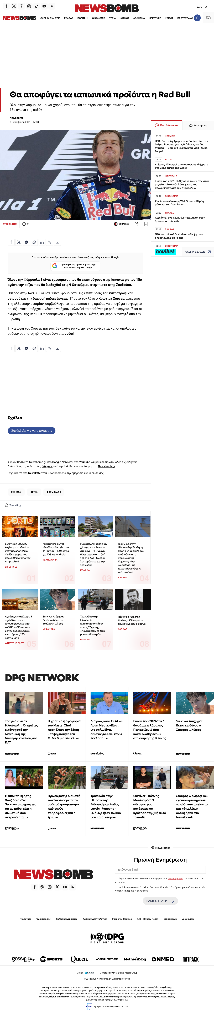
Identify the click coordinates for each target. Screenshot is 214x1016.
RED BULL (16, 492)
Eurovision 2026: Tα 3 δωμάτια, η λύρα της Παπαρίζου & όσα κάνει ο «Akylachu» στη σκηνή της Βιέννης (149, 729)
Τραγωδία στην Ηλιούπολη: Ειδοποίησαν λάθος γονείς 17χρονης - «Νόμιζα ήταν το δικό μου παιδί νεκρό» (92, 625)
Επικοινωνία (170, 919)
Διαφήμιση (188, 919)
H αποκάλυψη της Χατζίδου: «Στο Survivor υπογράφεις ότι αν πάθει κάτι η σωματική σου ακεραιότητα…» (20, 806)
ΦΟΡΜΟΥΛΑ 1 (54, 492)
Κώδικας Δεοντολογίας (95, 919)
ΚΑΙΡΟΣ (159, 18)
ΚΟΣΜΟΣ (114, 18)
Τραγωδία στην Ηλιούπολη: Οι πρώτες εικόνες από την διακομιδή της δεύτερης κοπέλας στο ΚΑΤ (21, 731)
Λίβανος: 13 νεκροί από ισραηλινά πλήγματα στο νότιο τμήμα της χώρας (181, 166)
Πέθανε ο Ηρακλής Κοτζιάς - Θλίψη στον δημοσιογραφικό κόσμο (132, 620)
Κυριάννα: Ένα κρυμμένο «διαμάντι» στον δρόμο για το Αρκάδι (180, 219)
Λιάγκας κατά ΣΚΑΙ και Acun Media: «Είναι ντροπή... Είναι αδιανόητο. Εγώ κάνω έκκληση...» (107, 729)
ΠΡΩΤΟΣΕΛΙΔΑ (176, 18)
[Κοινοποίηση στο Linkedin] (42, 242)
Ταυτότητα (25, 919)
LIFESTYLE (145, 18)
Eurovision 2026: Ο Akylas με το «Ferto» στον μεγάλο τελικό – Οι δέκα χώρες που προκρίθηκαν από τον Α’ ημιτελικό (17, 552)
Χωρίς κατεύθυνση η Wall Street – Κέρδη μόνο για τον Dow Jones (179, 202)
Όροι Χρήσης (43, 919)
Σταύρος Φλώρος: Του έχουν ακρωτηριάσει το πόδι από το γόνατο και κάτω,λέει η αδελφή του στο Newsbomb (192, 806)
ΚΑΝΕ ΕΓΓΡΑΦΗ (160, 901)
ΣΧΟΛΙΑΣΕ (121, 224)
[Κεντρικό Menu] (208, 17)
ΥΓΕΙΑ (102, 18)
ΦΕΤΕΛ (34, 492)
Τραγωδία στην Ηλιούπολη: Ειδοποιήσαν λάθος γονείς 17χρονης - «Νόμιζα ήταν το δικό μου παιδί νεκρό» (106, 806)
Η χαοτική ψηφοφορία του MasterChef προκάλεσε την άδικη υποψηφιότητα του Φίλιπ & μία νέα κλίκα (64, 729)
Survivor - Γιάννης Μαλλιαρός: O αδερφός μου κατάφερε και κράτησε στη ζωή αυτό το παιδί (149, 806)
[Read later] (146, 224)
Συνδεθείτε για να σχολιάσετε (31, 430)
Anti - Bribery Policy (147, 919)
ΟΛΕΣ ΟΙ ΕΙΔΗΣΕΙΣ (40, 18)
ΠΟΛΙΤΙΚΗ (72, 18)
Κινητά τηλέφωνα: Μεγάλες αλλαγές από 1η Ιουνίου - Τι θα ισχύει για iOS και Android (56, 549)
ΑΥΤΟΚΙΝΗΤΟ (10, 224)
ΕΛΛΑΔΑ (58, 18)
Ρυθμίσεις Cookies (122, 919)
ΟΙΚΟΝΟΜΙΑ (88, 18)
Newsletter (35, 473)
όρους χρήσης (175, 878)
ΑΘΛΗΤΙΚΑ (129, 18)
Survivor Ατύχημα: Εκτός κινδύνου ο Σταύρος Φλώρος (53, 620)
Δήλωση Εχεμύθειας (66, 919)
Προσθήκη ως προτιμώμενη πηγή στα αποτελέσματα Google (74, 266)
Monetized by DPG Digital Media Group (118, 972)
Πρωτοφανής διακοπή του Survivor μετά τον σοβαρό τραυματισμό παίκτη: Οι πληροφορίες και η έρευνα (64, 806)
